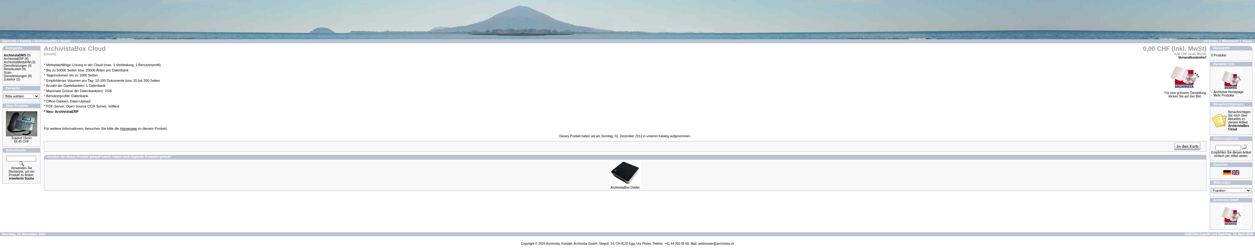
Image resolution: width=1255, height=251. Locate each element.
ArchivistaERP (14, 58)
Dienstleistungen (15, 65)
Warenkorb (1230, 41)
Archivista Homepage (1228, 92)
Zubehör (9, 79)
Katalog (25, 41)
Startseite (9, 41)
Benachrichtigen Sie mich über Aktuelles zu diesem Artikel (1239, 120)
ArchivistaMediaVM (17, 62)
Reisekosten (12, 69)
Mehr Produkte (1224, 95)
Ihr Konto (1211, 41)
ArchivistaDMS (46, 41)
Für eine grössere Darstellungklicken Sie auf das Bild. (1185, 93)
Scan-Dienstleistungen (15, 74)
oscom (65, 41)
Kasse (1247, 41)
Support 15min (21, 138)
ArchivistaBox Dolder (625, 187)
